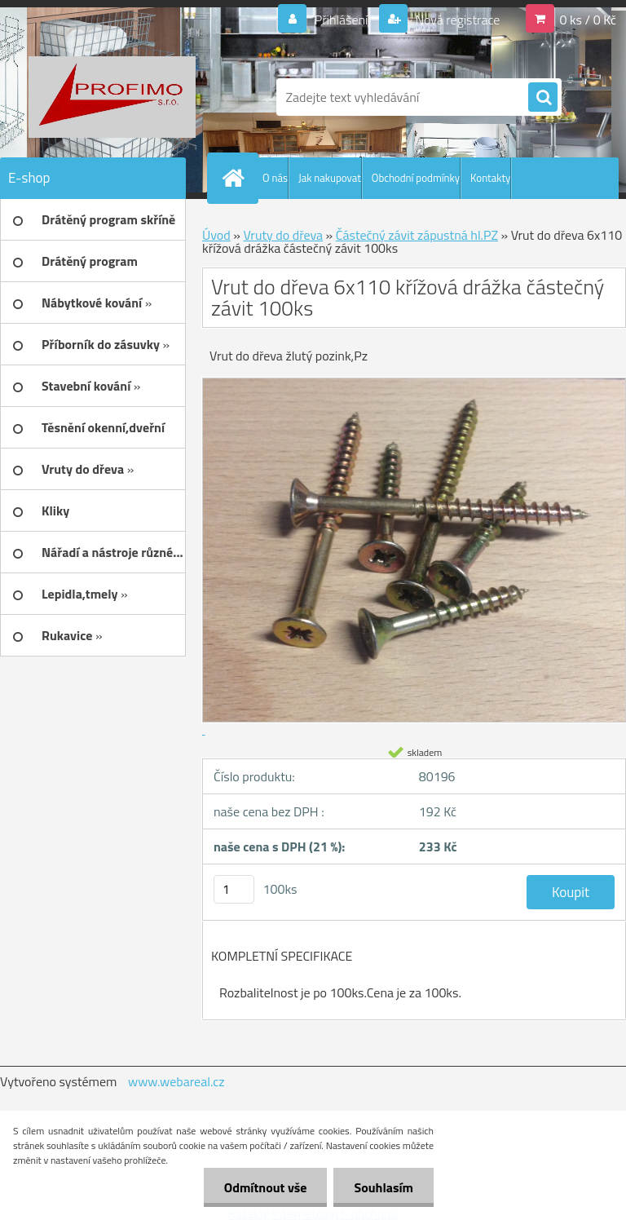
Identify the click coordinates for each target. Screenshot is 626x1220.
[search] (543, 97)
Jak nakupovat (329, 178)
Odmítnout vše (265, 1187)
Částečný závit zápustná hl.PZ (417, 235)
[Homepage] (236, 177)
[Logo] (112, 97)
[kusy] (234, 889)
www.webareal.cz (176, 1081)
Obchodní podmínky (416, 178)
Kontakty (490, 178)
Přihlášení (341, 19)
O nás (275, 178)
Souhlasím (383, 1187)
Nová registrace (456, 19)
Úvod (216, 235)
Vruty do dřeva (283, 235)
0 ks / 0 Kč (587, 19)
